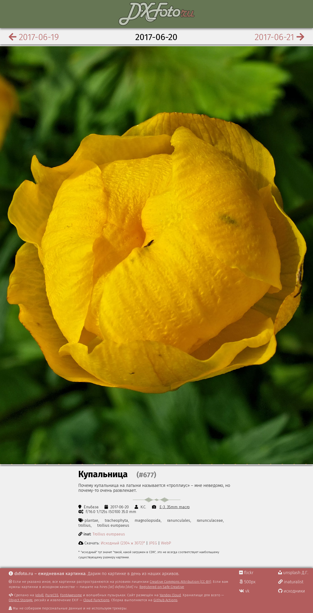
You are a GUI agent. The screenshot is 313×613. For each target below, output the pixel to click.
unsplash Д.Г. (293, 572)
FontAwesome (71, 595)
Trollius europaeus (108, 534)
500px (247, 581)
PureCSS (51, 595)
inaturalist (290, 581)
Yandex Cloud (170, 595)
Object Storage (20, 600)
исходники (291, 591)
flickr (246, 572)
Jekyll (39, 595)
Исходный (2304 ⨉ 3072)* (123, 543)
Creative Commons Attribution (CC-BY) (180, 582)
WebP (166, 543)
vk (244, 591)
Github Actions (165, 600)
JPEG (153, 543)
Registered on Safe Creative (161, 587)
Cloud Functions (96, 600)
